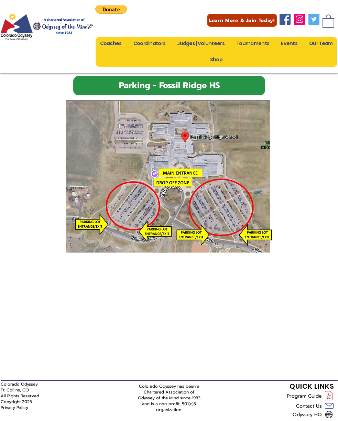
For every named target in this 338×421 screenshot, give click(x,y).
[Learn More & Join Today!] (242, 20)
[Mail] (329, 406)
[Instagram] (299, 19)
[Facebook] (285, 19)
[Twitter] (313, 19)
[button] (111, 9)
